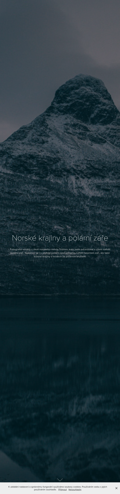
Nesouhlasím (75, 489)
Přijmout (62, 489)
